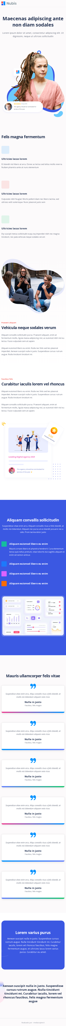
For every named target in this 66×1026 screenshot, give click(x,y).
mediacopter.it (39, 1022)
